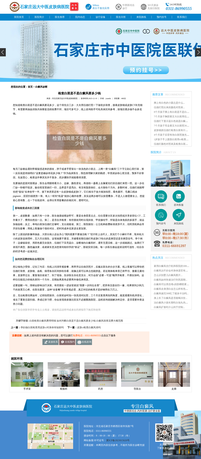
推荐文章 (170, 94)
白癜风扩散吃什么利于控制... (169, 307)
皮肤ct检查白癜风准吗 (89, 327)
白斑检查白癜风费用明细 (42, 320)
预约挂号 (161, 17)
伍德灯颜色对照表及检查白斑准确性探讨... (176, 144)
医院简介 (39, 17)
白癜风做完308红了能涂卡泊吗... (171, 293)
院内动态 (80, 17)
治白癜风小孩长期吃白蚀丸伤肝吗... (173, 302)
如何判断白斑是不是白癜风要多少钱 (76, 320)
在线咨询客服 (86, 343)
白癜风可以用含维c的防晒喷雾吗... (172, 284)
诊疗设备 (100, 17)
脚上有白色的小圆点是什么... (169, 102)
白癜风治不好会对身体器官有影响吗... (174, 270)
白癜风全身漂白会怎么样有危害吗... (173, 289)
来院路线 (141, 17)
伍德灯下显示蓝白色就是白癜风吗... (173, 121)
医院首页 (19, 17)
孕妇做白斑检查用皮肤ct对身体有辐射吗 (42, 327)
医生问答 (121, 17)
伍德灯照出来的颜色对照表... (169, 107)
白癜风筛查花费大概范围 (109, 320)
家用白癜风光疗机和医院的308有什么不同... (177, 266)
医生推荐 (60, 17)
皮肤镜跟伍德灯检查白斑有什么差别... (174, 130)
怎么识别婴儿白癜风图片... (168, 275)
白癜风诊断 (41, 86)
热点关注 (170, 257)
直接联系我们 (53, 343)
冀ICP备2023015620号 (118, 440)
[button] (3, 52)
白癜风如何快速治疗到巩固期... (170, 279)
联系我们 (182, 17)
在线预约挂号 (70, 343)
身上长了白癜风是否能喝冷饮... (170, 298)
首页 (30, 86)
